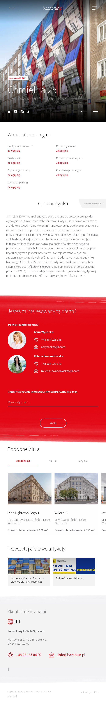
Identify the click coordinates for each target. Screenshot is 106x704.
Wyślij (53, 422)
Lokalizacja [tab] (23, 460)
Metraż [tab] (53, 460)
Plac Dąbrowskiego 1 (23, 512)
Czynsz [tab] (83, 460)
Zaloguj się (14, 150)
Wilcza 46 (62, 512)
